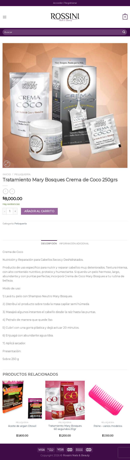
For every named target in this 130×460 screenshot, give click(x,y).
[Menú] (5, 17)
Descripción (49, 243)
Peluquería (22, 174)
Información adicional (74, 243)
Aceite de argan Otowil (22, 426)
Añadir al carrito (39, 211)
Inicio (7, 174)
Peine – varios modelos (108, 426)
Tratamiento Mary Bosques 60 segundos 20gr (65, 427)
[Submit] (124, 32)
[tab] (49, 243)
